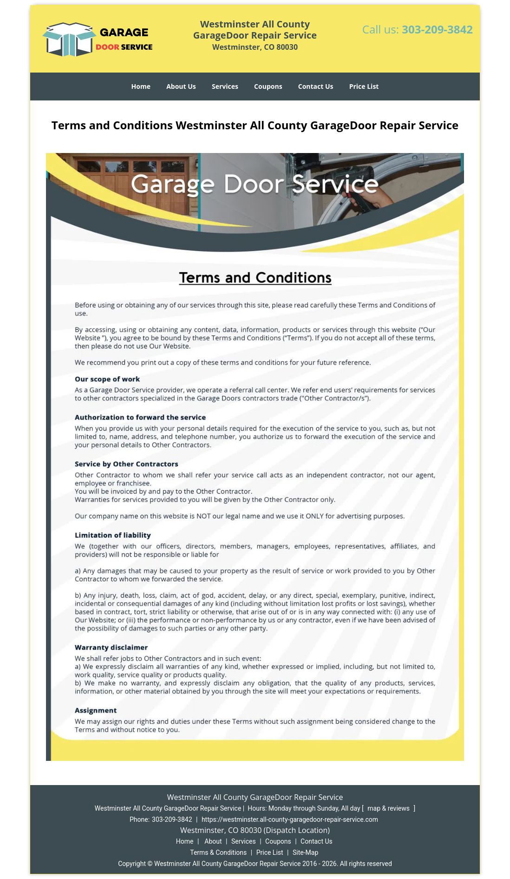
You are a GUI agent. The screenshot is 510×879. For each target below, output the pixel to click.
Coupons (268, 86)
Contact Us (315, 86)
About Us (181, 86)
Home (140, 86)
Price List (364, 86)
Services (225, 86)
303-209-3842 (437, 29)
